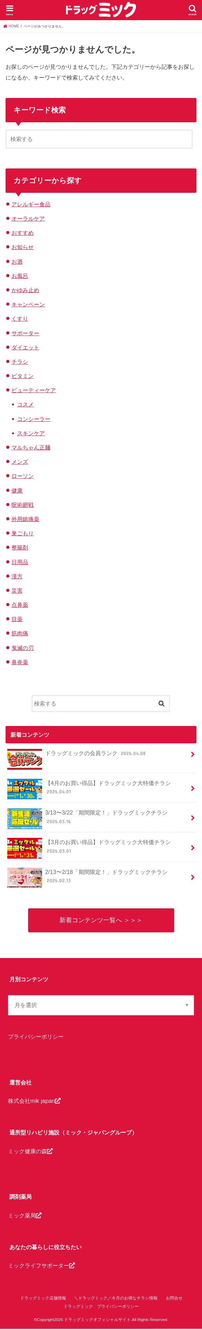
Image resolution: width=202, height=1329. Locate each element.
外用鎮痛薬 (25, 519)
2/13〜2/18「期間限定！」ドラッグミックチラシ (87, 878)
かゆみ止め (25, 290)
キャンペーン (28, 304)
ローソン (22, 476)
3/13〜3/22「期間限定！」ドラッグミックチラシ (87, 818)
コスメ (25, 404)
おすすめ (22, 233)
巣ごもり (22, 533)
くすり (19, 318)
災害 (17, 590)
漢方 (17, 576)
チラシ (19, 361)
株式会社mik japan (34, 1101)
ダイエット (25, 347)
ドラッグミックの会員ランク (77, 756)
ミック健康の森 (30, 1151)
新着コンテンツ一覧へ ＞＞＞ (101, 920)
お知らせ (22, 247)
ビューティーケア (33, 390)
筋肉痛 (19, 633)
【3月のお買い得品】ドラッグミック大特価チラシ (88, 848)
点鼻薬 (19, 605)
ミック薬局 (24, 1215)
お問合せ (174, 1298)
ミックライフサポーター (41, 1266)
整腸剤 (19, 547)
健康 (17, 490)
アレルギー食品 (30, 204)
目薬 (17, 619)
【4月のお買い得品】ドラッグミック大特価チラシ (88, 789)
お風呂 (19, 276)
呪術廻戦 (22, 505)
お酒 (17, 261)
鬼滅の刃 (22, 648)
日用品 (19, 562)
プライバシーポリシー (36, 1037)
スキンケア (31, 433)
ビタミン (22, 376)
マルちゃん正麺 (30, 447)
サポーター (25, 333)
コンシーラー (33, 419)
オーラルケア (28, 218)
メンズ (19, 462)
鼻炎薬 (19, 662)
